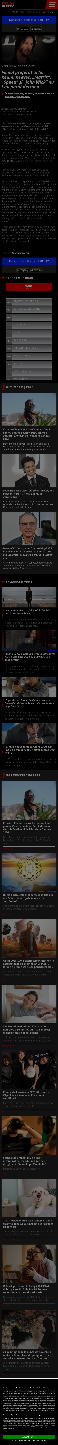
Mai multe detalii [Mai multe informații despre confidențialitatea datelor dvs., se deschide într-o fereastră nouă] (32, 1395)
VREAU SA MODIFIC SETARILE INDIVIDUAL (29, 1441)
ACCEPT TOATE (28, 1437)
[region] (29, 1411)
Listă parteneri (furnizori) (11, 1431)
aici (27, 1405)
